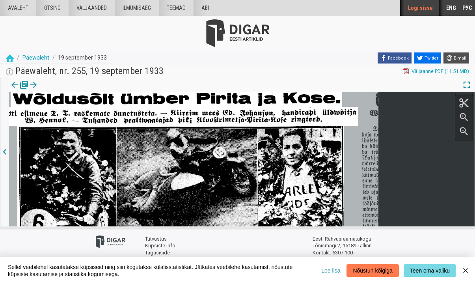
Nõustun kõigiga (372, 270)
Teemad (176, 8)
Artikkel (55, 90)
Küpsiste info (160, 245)
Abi (205, 8)
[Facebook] (395, 58)
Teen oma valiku (430, 270)
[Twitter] (427, 58)
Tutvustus (156, 239)
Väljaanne (19, 90)
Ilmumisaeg (137, 8)
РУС (467, 8)
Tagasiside (157, 253)
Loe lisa (330, 270)
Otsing (52, 8)
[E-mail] (456, 58)
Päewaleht (35, 57)
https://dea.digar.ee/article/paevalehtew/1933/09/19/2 (71, 112)
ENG (451, 8)
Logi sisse (420, 8)
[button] (67, 90)
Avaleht (18, 8)
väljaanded (91, 8)
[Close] (465, 270)
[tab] (20, 90)
